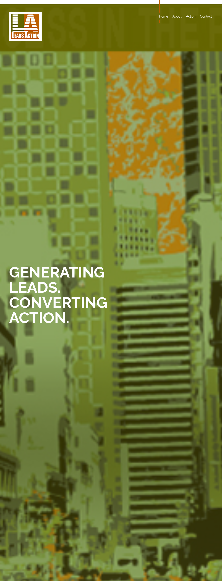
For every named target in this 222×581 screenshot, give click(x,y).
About (177, 16)
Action (190, 16)
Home (163, 16)
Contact (206, 16)
